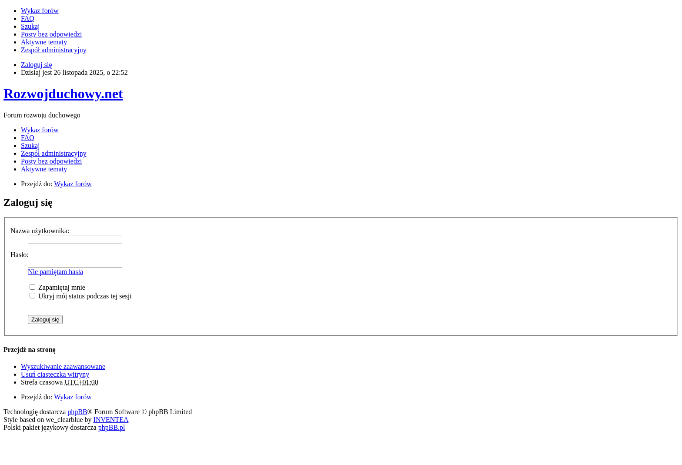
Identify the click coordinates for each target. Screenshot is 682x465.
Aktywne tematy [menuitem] (44, 42)
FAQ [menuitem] (27, 18)
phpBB (77, 411)
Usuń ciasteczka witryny (55, 374)
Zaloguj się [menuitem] (36, 64)
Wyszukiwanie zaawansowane (63, 366)
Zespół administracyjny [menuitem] (54, 50)
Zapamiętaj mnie (57, 287)
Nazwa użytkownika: (40, 230)
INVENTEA (111, 419)
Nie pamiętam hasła (55, 271)
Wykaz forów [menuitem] (40, 10)
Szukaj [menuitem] (30, 26)
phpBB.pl (111, 427)
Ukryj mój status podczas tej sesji (81, 296)
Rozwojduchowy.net (63, 93)
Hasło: (19, 254)
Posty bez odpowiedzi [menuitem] (51, 34)
